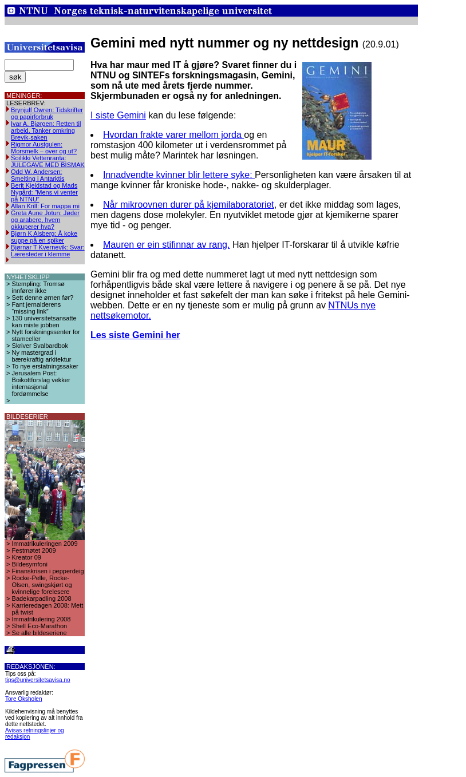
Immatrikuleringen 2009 (45, 543)
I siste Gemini (118, 115)
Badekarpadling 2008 (42, 598)
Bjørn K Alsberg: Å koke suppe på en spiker (44, 237)
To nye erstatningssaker (45, 366)
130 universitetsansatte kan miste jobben (44, 321)
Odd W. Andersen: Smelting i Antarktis (38, 175)
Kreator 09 (26, 557)
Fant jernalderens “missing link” (36, 308)
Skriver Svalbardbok (40, 345)
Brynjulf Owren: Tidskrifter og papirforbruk (47, 113)
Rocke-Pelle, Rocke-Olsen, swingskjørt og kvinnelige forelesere (42, 584)
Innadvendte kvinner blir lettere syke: (179, 175)
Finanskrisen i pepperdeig (48, 571)
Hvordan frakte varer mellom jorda (173, 135)
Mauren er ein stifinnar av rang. (166, 244)
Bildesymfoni (30, 564)
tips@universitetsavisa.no (37, 680)
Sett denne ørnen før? (43, 297)
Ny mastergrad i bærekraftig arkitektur (42, 356)
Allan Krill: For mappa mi (45, 206)
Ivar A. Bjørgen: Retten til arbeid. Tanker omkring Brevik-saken (46, 130)
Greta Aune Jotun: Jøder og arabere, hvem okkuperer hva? (45, 219)
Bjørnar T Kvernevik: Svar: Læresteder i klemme (48, 250)
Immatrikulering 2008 (41, 619)
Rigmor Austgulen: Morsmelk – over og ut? (44, 147)
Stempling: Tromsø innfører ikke (38, 287)
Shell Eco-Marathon (40, 626)
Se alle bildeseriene (39, 632)
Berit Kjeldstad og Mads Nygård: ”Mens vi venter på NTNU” (44, 192)
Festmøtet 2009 (34, 550)
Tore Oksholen (23, 699)
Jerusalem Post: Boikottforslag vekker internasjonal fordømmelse (41, 383)
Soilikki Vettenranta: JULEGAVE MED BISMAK (48, 161)
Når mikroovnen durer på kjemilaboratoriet (188, 204)
